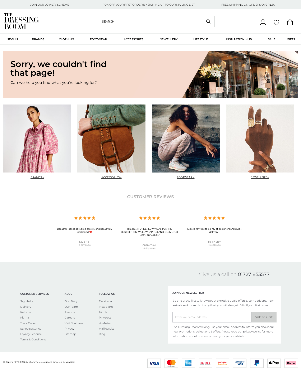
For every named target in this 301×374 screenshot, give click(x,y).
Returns (25, 312)
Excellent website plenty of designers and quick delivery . (214, 230)
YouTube (105, 323)
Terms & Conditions (33, 339)
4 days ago (149, 248)
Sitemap (70, 334)
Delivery (25, 306)
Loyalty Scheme (31, 334)
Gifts (291, 39)
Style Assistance (30, 328)
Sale (271, 39)
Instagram (106, 306)
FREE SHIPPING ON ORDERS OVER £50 (248, 4)
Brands (38, 39)
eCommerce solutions (40, 362)
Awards (70, 312)
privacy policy (252, 331)
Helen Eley (214, 241)
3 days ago (85, 244)
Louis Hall (84, 241)
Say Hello (26, 301)
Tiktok (103, 312)
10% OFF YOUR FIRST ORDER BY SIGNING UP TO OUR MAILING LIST (149, 4)
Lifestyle (200, 39)
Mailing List (106, 328)
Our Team (71, 306)
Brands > (37, 177)
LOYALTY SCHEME (57, 4)
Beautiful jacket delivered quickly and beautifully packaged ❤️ (84, 230)
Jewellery (168, 39)
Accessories (133, 39)
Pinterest (105, 317)
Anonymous (149, 244)
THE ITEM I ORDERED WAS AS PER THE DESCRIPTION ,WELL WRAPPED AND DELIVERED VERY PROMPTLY (149, 232)
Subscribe (264, 317)
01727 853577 (254, 274)
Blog (102, 334)
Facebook (105, 301)
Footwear (98, 39)
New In (12, 39)
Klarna (24, 317)
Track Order (28, 323)
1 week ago (214, 244)
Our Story (71, 301)
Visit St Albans (74, 323)
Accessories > (111, 177)
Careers (70, 317)
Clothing (66, 39)
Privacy (69, 328)
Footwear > (185, 177)
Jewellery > (260, 177)
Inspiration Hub (239, 39)
